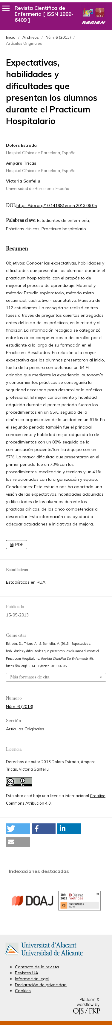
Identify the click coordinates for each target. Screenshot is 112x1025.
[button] (18, 828)
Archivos (30, 37)
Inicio (11, 37)
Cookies (23, 990)
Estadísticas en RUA (25, 582)
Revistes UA (26, 972)
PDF (18, 544)
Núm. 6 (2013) (58, 37)
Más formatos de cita (29, 677)
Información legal (32, 978)
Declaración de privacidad (41, 984)
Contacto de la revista (37, 967)
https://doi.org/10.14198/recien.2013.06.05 (56, 205)
